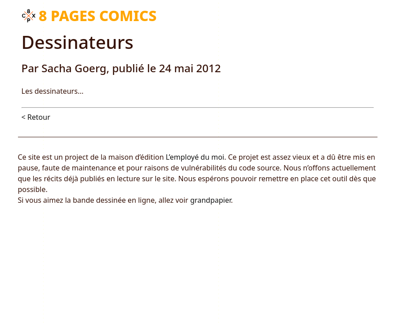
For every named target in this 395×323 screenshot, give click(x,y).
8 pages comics (98, 15)
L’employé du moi (195, 157)
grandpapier (210, 200)
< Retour (36, 117)
